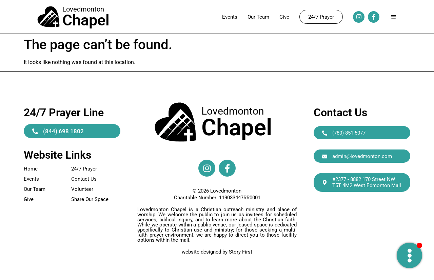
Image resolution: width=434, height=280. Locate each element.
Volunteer (82, 189)
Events (229, 17)
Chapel (236, 127)
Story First (240, 252)
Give (284, 17)
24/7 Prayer (84, 169)
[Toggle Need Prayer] (409, 255)
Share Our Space (89, 199)
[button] (393, 17)
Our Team (258, 17)
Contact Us (84, 179)
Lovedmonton (232, 111)
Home (31, 169)
